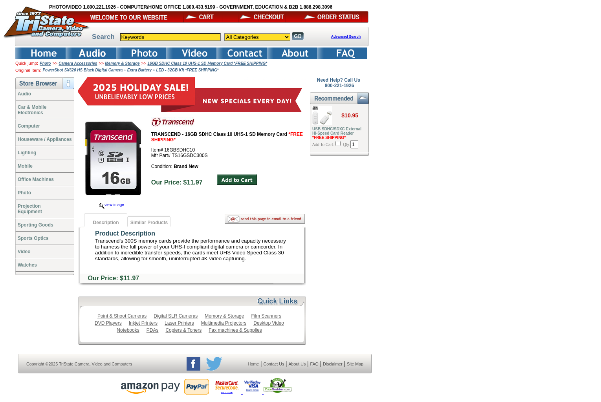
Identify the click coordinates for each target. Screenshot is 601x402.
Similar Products (149, 222)
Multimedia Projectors (223, 323)
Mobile (25, 166)
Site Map (355, 364)
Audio (24, 94)
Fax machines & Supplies (235, 330)
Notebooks (128, 330)
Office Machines (36, 179)
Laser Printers (179, 323)
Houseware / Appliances (45, 139)
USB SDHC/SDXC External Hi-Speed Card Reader (336, 133)
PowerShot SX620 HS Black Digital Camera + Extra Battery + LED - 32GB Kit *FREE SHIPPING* (130, 70)
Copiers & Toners (183, 330)
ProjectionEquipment (30, 208)
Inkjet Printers (143, 323)
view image (111, 205)
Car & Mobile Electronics (32, 109)
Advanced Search (346, 36)
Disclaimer (333, 364)
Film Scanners (266, 316)
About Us (297, 364)
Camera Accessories (78, 63)
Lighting (27, 152)
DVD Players (108, 323)
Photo (45, 63)
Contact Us (274, 364)
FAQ (314, 364)
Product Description (125, 233)
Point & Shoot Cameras (122, 316)
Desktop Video (268, 323)
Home (253, 364)
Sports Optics (33, 238)
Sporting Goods (35, 225)
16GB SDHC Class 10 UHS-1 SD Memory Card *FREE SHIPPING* (208, 63)
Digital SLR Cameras (176, 316)
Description (106, 222)
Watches (27, 265)
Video (24, 251)
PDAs (153, 330)
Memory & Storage (122, 63)
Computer (29, 126)
